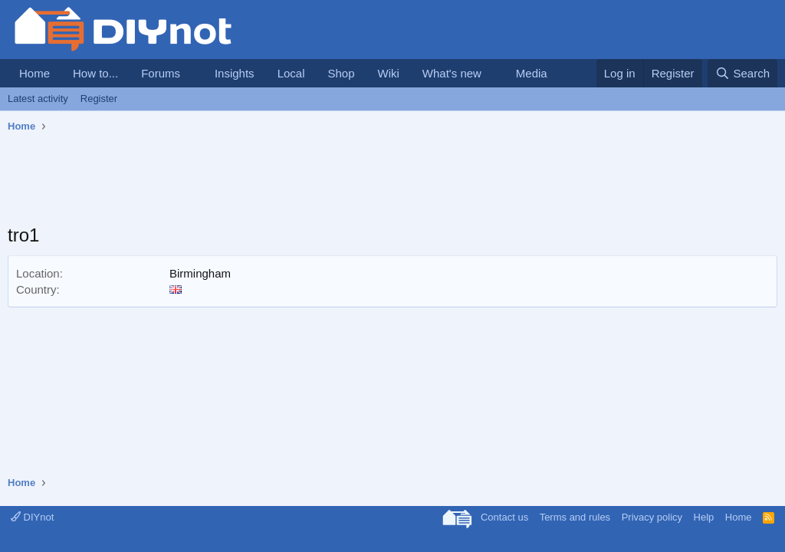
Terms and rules (575, 517)
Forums (160, 73)
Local (291, 73)
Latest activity (38, 98)
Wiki (388, 73)
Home (34, 73)
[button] (192, 73)
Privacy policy (652, 517)
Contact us (504, 517)
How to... (95, 73)
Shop (340, 73)
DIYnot (32, 517)
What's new (451, 73)
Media (531, 73)
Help (704, 517)
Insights (235, 73)
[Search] (742, 73)
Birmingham (200, 273)
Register (98, 98)
